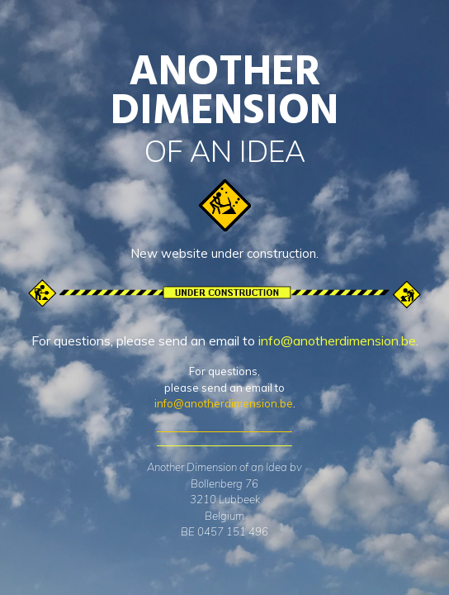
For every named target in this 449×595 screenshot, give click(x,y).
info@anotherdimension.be (337, 340)
